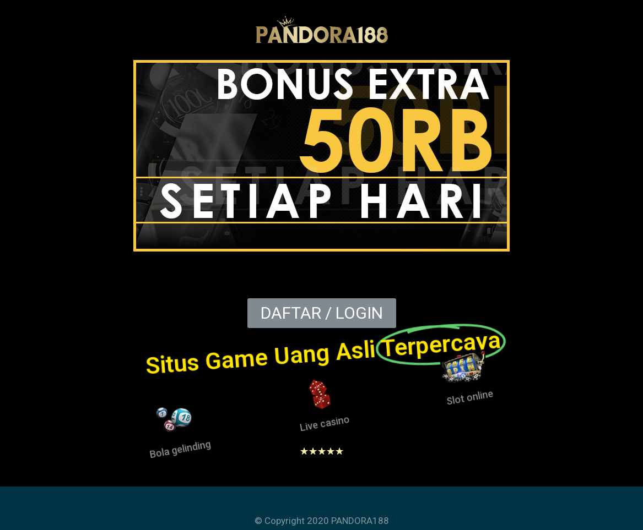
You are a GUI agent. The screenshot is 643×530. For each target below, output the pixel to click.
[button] (321, 313)
